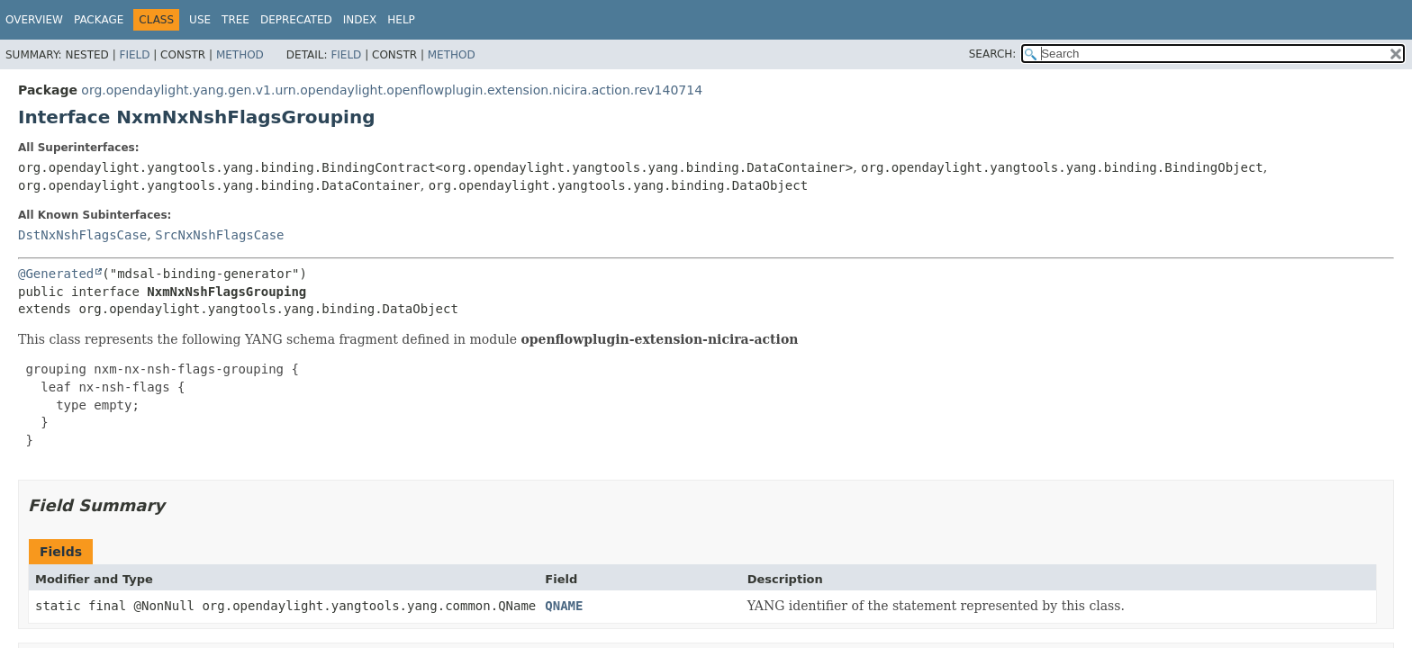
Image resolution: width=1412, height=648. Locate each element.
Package (98, 20)
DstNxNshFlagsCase (82, 235)
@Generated (56, 273)
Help (401, 20)
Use (200, 20)
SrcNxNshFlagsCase (219, 235)
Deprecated (296, 20)
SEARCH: (993, 54)
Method (240, 55)
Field (134, 55)
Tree (235, 20)
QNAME (564, 605)
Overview (34, 20)
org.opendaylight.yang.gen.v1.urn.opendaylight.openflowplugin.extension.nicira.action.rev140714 (391, 90)
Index (360, 20)
